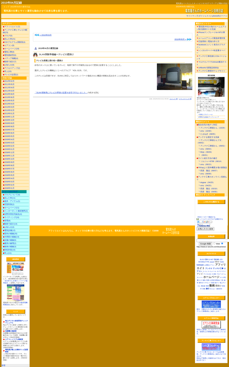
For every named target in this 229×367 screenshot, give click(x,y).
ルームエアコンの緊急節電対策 (210, 38)
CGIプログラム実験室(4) (14, 42)
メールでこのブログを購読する (211, 219)
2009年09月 (8, 123)
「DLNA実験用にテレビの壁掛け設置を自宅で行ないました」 (61, 92)
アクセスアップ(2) (11, 68)
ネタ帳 (213, 274)
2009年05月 (8, 136)
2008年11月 (8, 156)
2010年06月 (8, 97)
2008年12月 (8, 152)
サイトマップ (192, 16)
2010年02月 (8, 110)
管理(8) (6, 220)
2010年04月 (8, 104)
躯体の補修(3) (9, 246)
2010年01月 (8, 113)
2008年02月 (8, 185)
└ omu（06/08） (205, 174)
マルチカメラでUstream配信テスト (211, 63)
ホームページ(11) (11, 208)
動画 (212, 285)
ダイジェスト (204, 16)
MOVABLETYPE (203, 262)
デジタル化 (207, 274)
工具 (221, 280)
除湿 (212, 283)
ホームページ (211, 277)
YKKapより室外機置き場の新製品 (212, 167)
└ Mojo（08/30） (205, 152)
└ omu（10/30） (205, 131)
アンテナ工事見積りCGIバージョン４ (211, 57)
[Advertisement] (67, 28)
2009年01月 (8, 149)
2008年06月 (8, 172)
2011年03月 (8, 91)
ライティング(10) (11, 217)
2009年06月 (8, 133)
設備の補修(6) (9, 240)
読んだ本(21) (9, 39)
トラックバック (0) (185, 99)
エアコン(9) (8, 45)
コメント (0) (174, 99)
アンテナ (208, 268)
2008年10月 (8, 159)
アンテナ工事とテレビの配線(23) (15, 31)
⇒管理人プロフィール (205, 114)
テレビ (200, 274)
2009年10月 (8, 120)
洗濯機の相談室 (11, 331)
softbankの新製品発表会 (207, 68)
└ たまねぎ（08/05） (207, 134)
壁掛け (218, 286)
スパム (205, 271)
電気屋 (203, 286)
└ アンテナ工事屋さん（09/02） (211, 146)
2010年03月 (8, 107)
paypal (212, 262)
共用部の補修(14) (11, 237)
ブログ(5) (7, 36)
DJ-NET (211, 259)
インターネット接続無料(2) (15, 211)
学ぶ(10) (7, 71)
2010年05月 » (180, 39)
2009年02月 (8, 146)
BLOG (202, 259)
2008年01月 (8, 188)
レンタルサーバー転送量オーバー (210, 51)
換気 (204, 280)
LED (221, 259)
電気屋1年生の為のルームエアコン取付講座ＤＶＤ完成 (211, 28)
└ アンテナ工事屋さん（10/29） (211, 128)
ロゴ (200, 280)
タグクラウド (221, 271)
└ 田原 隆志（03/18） (208, 188)
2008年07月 (8, 169)
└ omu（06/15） (205, 164)
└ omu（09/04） (205, 149)
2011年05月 (8, 84)
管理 (3, 365)
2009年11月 (8, 117)
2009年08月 (8, 126)
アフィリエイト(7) (11, 27)
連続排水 (219, 289)
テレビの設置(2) (10, 74)
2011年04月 (8, 87)
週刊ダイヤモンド (205, 283)
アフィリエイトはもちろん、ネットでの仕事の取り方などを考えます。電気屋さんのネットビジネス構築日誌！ (100, 231)
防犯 (223, 286)
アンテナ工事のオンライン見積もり (212, 178)
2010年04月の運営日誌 (20, 7)
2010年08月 (8, 94)
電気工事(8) (8, 52)
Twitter (222, 262)
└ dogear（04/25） (206, 182)
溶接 (203, 289)
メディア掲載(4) (10, 58)
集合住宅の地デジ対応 (207, 125)
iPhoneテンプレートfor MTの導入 (210, 33)
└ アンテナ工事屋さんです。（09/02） (210, 141)
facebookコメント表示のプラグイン (210, 46)
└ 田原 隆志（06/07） (208, 170)
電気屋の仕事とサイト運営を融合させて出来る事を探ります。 (37, 11)
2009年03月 (8, 143)
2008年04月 (8, 178)
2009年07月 (8, 130)
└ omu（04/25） (205, 185)
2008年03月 (8, 182)
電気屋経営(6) (9, 55)
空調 (207, 280)
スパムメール (211, 271)
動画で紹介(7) (9, 61)
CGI (206, 259)
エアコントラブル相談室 (14, 339)
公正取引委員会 (215, 280)
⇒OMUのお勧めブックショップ (208, 117)
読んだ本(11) (9, 198)
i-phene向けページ (219, 16)
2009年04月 (8, 139)
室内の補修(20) (10, 233)
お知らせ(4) (8, 227)
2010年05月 (8, 100)
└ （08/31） (203, 155)
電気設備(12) (9, 230)
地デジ (217, 283)
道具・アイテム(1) (11, 201)
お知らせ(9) (8, 65)
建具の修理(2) (9, 243)
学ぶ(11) (7, 253)
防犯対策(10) (9, 250)
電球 (207, 286)
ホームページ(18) (11, 48)
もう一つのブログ (10, 191)
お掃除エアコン (209, 265)
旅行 (207, 289)
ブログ (218, 274)
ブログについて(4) (11, 195)
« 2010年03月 (45, 35)
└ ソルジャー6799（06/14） (210, 161)
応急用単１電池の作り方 (207, 41)
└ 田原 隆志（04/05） (208, 192)
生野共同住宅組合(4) (12, 214)
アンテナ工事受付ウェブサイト (210, 71)
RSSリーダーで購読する (206, 217)
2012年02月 (8, 81)
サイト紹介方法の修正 (207, 158)
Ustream (200, 265)
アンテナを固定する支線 (208, 137)
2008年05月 (8, 175)
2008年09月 (8, 162)
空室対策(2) (8, 204)
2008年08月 (8, 165)
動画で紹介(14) (10, 224)
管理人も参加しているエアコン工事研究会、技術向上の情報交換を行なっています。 (211, 332)
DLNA (216, 259)
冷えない (213, 289)
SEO (217, 261)
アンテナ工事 (218, 268)
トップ (6, 7)
